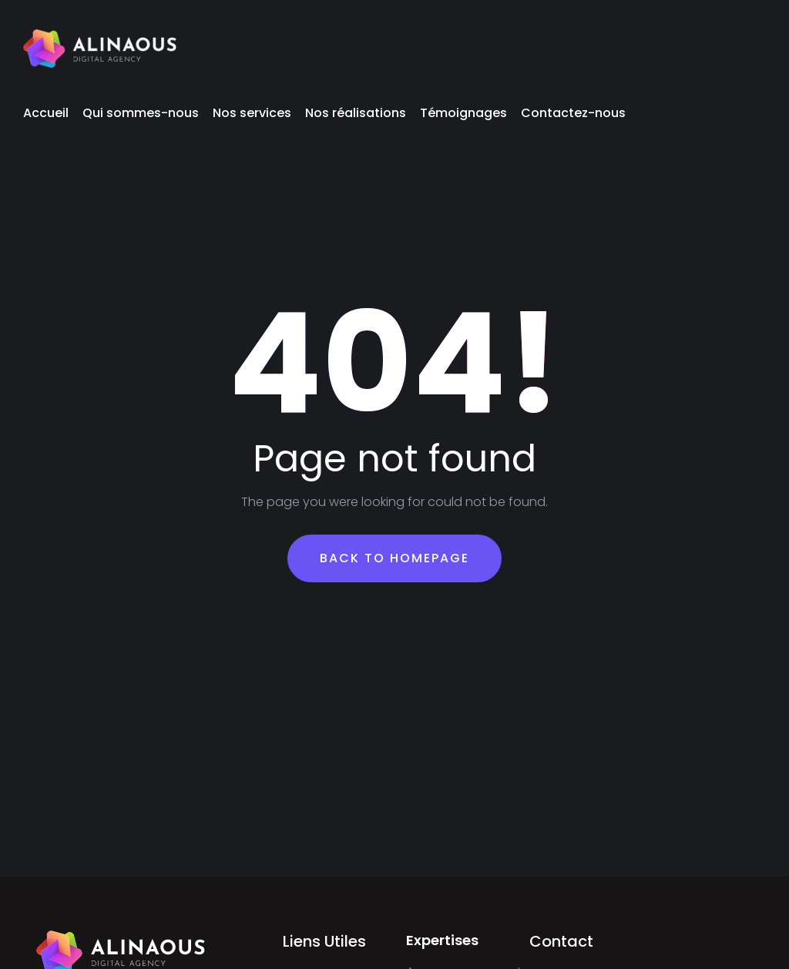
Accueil (46, 113)
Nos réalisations (355, 113)
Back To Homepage (394, 558)
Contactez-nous (573, 113)
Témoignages (463, 113)
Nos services (252, 113)
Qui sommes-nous (140, 113)
